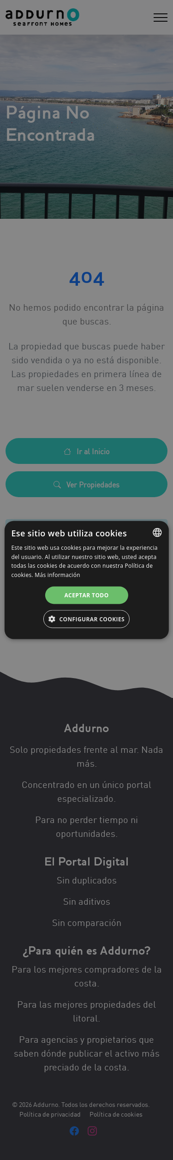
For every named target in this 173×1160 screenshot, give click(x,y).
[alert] (86, 580)
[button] (86, 619)
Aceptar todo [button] (86, 595)
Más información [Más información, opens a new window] (57, 575)
